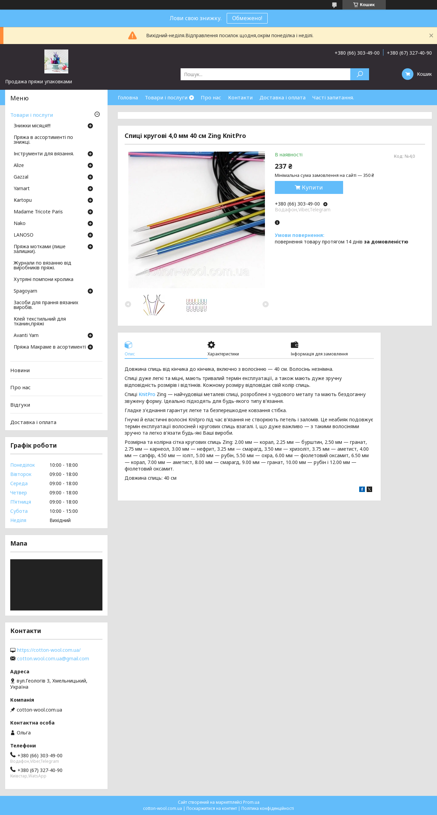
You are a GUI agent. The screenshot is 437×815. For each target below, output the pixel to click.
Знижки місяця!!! (32, 126)
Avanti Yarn (26, 335)
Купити (312, 187)
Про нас (211, 97)
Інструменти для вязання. (44, 154)
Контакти (240, 97)
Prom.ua (251, 802)
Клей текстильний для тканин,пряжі (40, 322)
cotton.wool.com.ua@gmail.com (53, 659)
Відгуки (20, 404)
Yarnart (22, 189)
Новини (20, 370)
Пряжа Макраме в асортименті (50, 347)
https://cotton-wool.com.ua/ (49, 650)
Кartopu (23, 200)
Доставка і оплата (282, 97)
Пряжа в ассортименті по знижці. (43, 140)
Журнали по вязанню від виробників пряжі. (42, 266)
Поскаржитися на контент (211, 808)
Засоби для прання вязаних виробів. (46, 305)
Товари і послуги (166, 97)
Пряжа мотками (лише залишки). (40, 249)
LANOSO (23, 235)
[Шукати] (359, 74)
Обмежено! (247, 18)
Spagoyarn (25, 291)
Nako (20, 223)
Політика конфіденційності (267, 808)
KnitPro (147, 394)
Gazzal (21, 177)
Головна (128, 97)
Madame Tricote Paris (38, 212)
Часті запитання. (333, 97)
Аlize (19, 165)
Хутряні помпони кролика (43, 279)
